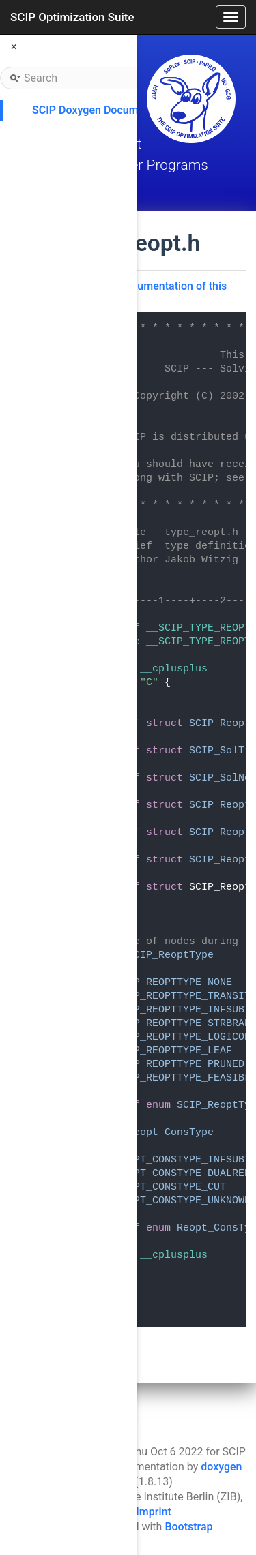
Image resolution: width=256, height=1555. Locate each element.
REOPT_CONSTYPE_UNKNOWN (183, 1201)
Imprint (153, 1511)
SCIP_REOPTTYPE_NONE (173, 982)
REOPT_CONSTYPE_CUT (170, 1187)
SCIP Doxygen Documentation (105, 110)
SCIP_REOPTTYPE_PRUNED (179, 1064)
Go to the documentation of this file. (149, 292)
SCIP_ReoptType (171, 955)
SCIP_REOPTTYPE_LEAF (173, 1051)
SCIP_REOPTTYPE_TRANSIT (183, 996)
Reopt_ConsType (171, 1132)
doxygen (221, 1466)
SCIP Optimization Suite (72, 17)
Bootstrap (188, 1526)
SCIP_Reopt (220, 723)
